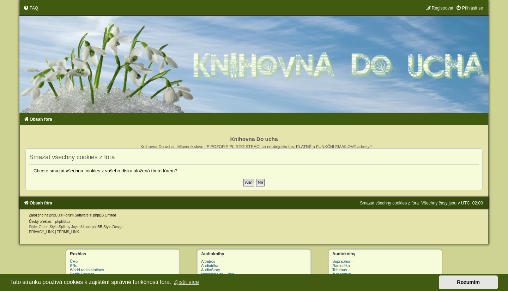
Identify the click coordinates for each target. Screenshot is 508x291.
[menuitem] (30, 8)
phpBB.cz (62, 222)
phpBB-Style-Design (107, 227)
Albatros (208, 261)
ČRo (74, 261)
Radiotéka (341, 265)
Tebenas (339, 270)
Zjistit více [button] (186, 282)
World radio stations (87, 270)
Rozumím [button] (468, 282)
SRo (73, 265)
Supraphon (341, 261)
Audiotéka (209, 265)
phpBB (54, 215)
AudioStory (210, 270)
